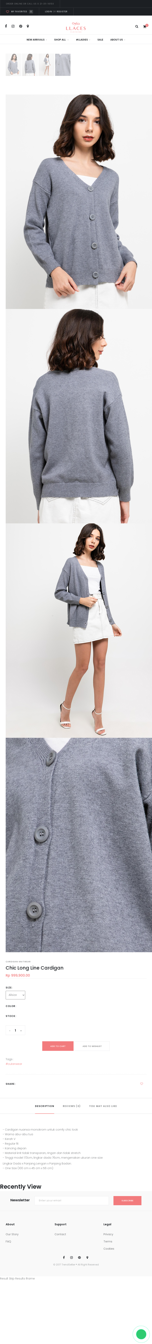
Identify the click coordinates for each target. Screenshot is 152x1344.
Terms (107, 1241)
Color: (11, 1006)
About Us (117, 39)
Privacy (108, 1234)
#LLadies (83, 39)
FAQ (8, 1241)
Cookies (108, 1249)
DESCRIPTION (44, 1106)
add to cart (58, 1046)
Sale (100, 39)
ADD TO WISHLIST (92, 1046)
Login (48, 11)
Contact (60, 1234)
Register (61, 11)
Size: (9, 987)
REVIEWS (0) (72, 1106)
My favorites (19, 11)
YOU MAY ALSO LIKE (103, 1106)
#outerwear (14, 1064)
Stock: (11, 1016)
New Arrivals (37, 39)
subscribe (127, 1200)
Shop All (61, 39)
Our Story (12, 1234)
